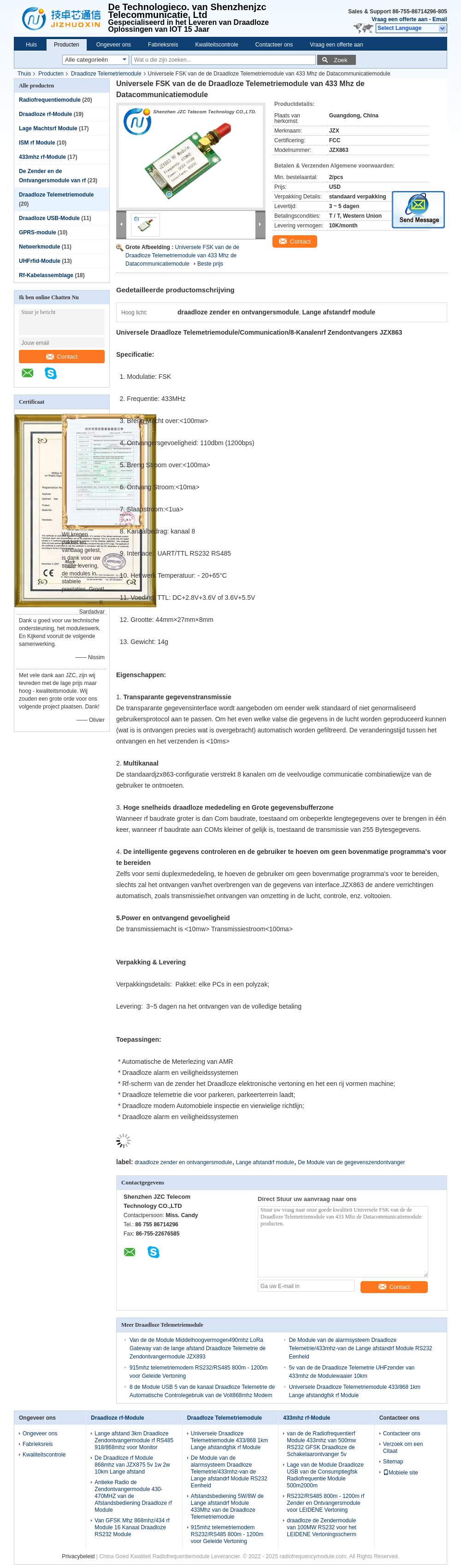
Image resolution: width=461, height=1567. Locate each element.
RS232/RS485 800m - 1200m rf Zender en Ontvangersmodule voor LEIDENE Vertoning (325, 1503)
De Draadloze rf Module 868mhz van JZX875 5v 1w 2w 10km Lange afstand (132, 1465)
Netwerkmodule (39, 247)
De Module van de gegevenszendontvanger (351, 1162)
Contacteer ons (274, 44)
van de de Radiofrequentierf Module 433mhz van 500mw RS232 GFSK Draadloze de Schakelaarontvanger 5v (321, 1443)
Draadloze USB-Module (49, 218)
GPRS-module (37, 232)
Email (439, 19)
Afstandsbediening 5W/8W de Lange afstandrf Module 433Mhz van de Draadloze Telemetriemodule (227, 1506)
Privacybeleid (78, 1556)
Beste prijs (210, 264)
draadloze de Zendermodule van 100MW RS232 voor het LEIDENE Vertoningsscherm (321, 1527)
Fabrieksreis (163, 44)
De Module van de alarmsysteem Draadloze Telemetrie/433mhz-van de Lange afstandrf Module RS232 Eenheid (360, 1348)
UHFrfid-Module (39, 261)
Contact (62, 356)
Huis (31, 44)
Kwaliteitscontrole (216, 44)
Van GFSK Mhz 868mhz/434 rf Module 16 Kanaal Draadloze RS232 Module (132, 1527)
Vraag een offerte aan (399, 19)
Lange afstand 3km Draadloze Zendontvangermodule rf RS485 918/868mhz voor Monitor (134, 1440)
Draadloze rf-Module (45, 114)
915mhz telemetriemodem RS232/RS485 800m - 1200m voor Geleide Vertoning (227, 1534)
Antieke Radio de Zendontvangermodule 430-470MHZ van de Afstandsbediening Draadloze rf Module (133, 1496)
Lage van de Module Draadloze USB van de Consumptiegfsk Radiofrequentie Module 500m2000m (325, 1475)
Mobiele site (400, 1472)
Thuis (24, 73)
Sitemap (393, 1461)
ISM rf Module (37, 142)
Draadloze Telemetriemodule (106, 73)
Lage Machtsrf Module (48, 128)
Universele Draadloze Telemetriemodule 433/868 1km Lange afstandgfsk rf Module (229, 1440)
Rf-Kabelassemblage (46, 275)
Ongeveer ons (113, 44)
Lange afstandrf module (265, 1162)
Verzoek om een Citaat (403, 1447)
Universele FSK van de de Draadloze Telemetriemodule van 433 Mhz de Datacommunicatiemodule (182, 255)
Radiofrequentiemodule (50, 100)
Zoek (341, 60)
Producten (66, 44)
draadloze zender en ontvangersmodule (183, 1162)
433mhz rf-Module (42, 157)
